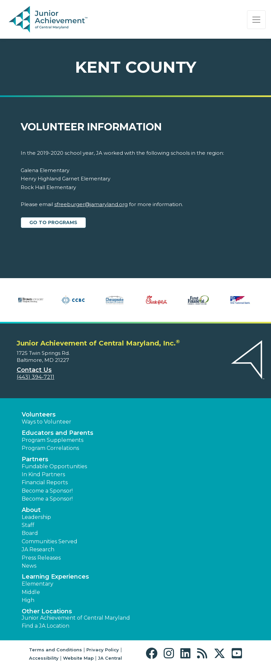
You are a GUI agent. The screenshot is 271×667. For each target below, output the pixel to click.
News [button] (29, 566)
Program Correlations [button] (50, 448)
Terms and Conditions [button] (55, 649)
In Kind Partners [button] (43, 474)
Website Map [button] (78, 658)
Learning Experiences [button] (55, 577)
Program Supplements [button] (52, 440)
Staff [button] (28, 525)
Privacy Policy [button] (102, 649)
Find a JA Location (45, 626)
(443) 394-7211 (35, 377)
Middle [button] (31, 592)
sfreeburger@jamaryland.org (91, 204)
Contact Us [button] (34, 370)
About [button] (31, 510)
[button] (153, 653)
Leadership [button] (36, 517)
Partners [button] (35, 459)
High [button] (28, 600)
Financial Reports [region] (45, 482)
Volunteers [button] (39, 415)
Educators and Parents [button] (57, 433)
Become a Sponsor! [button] (47, 491)
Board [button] (30, 533)
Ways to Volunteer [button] (46, 422)
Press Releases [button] (41, 558)
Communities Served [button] (49, 541)
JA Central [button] (110, 658)
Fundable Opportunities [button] (54, 466)
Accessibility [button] (44, 658)
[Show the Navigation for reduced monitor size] (256, 19)
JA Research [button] (38, 549)
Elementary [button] (37, 584)
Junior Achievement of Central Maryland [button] (76, 618)
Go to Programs (53, 222)
